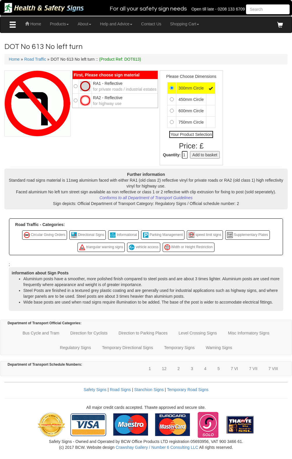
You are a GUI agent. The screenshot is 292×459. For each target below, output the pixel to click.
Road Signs (120, 389)
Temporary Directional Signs (127, 347)
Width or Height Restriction (188, 247)
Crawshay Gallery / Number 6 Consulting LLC (157, 447)
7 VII (253, 368)
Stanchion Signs (149, 389)
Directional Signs (87, 235)
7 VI (234, 368)
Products (59, 24)
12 (164, 368)
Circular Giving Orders (44, 235)
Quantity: (172, 155)
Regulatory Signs (75, 347)
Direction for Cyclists (89, 333)
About (84, 24)
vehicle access (143, 247)
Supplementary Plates (247, 235)
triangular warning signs (101, 247)
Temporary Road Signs (187, 389)
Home (33, 24)
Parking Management (163, 235)
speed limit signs (205, 235)
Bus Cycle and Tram (40, 333)
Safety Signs (95, 389)
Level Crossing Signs (198, 333)
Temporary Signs (179, 347)
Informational (123, 235)
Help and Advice (116, 24)
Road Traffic (35, 59)
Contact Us (151, 24)
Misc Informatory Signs (248, 333)
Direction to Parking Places (143, 333)
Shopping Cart (184, 24)
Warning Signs (219, 347)
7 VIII (273, 368)
